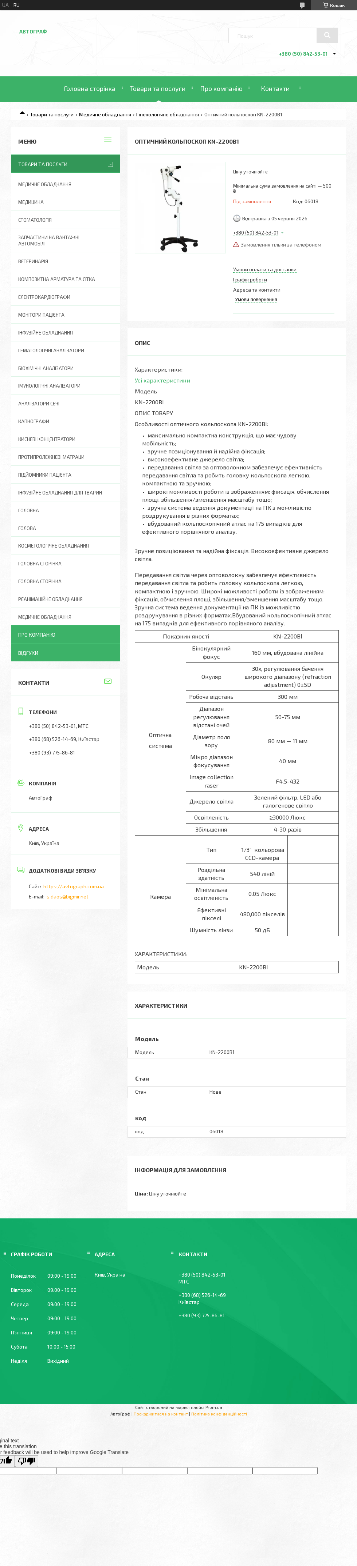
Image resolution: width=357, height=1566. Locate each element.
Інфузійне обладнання (45, 333)
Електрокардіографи (44, 297)
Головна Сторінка (40, 581)
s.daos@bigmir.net (68, 896)
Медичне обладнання (105, 114)
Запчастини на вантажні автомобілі (48, 241)
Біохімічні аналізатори (46, 368)
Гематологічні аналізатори (51, 350)
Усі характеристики (162, 380)
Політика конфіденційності (219, 1413)
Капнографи (33, 421)
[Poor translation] (26, 1461)
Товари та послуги (157, 88)
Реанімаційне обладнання (50, 599)
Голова (27, 528)
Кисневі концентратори (46, 439)
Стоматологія (35, 220)
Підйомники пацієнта (44, 475)
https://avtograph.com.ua (73, 886)
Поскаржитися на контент (161, 1413)
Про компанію (221, 88)
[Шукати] (327, 35)
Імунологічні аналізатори (49, 386)
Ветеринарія (33, 261)
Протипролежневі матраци (51, 457)
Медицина (31, 202)
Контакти (275, 88)
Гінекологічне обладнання (167, 114)
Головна (28, 510)
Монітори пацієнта (41, 315)
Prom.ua (213, 1407)
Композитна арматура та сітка (56, 279)
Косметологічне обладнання (53, 546)
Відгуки (28, 653)
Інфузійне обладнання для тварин (60, 493)
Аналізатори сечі (38, 403)
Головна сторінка (89, 88)
